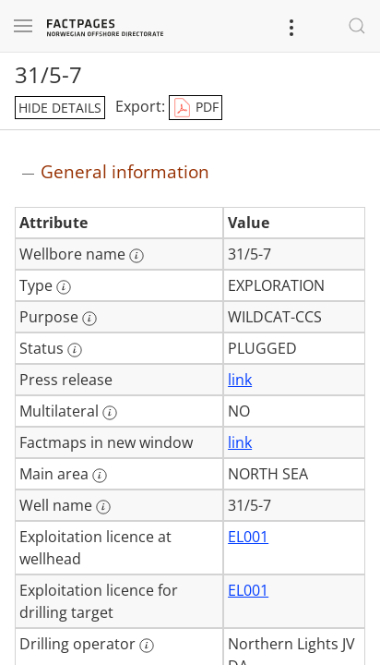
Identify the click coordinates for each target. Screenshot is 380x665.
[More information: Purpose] (89, 318)
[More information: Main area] (99, 475)
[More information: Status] (74, 350)
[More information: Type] (63, 287)
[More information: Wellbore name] (136, 255)
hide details (59, 107)
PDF (195, 108)
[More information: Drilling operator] (146, 645)
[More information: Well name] (103, 507)
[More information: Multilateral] (109, 412)
